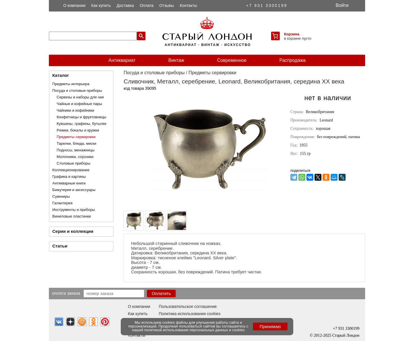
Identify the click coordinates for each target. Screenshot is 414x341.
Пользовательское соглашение (188, 306)
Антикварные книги (68, 183)
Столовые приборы (73, 163)
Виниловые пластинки (71, 216)
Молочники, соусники (75, 157)
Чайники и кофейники (75, 110)
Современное (231, 60)
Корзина (291, 34)
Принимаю (270, 326)
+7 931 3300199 (267, 5)
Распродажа (292, 60)
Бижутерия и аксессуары (73, 190)
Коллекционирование (70, 170)
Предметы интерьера (70, 84)
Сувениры (61, 196)
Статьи (59, 245)
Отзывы (166, 5)
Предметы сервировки (76, 137)
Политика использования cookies (190, 313)
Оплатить (161, 293)
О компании (74, 5)
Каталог (60, 75)
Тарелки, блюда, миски (76, 143)
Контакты (188, 5)
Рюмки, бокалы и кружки (78, 130)
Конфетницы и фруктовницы (81, 117)
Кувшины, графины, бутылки (81, 123)
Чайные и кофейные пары (79, 104)
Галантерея (62, 203)
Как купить (101, 5)
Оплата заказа (66, 293)
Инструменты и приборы (73, 209)
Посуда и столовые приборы (77, 90)
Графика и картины (69, 176)
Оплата (147, 5)
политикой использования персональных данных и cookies (194, 330)
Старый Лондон (345, 335)
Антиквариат (121, 60)
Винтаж (176, 60)
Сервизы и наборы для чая (80, 97)
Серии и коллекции (72, 231)
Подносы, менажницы (76, 150)
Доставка (125, 5)
